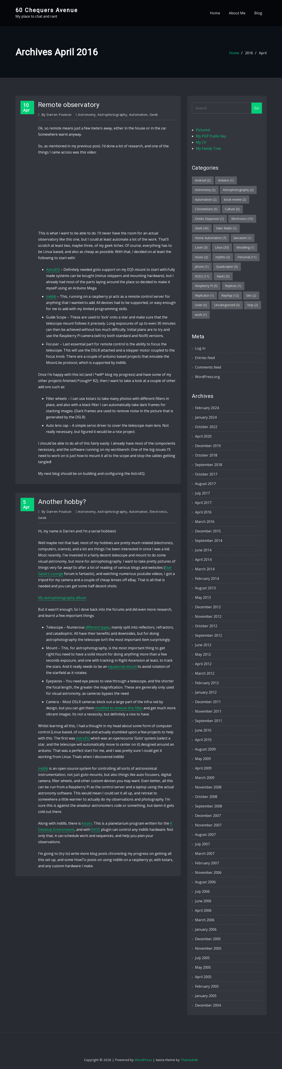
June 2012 (203, 644)
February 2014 (207, 578)
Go (256, 108)
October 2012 (206, 625)
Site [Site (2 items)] (251, 295)
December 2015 (208, 531)
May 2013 (203, 597)
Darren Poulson (56, 114)
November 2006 (208, 872)
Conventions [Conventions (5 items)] (206, 209)
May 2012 (203, 654)
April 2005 (203, 976)
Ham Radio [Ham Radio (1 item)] (226, 228)
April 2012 (203, 663)
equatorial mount (122, 666)
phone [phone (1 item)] (202, 266)
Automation (138, 114)
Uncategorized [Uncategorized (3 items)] (227, 305)
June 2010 (203, 730)
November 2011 (208, 711)
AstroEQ (53, 269)
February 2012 (207, 682)
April (263, 53)
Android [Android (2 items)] (203, 180)
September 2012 (208, 635)
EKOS (95, 829)
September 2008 (208, 806)
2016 (249, 53)
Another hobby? (62, 501)
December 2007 (208, 815)
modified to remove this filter (119, 708)
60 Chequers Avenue (46, 10)
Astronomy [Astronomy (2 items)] (205, 190)
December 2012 (208, 607)
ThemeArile (189, 1060)
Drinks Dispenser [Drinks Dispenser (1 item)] (209, 219)
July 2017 (202, 493)
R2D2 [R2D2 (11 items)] (202, 276)
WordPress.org (207, 376)
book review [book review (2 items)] (235, 199)
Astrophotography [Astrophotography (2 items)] (238, 190)
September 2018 (208, 464)
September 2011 (208, 720)
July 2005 (202, 957)
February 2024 (207, 407)
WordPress (143, 1060)
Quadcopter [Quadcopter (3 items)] (227, 266)
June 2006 (203, 901)
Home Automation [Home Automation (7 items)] (210, 238)
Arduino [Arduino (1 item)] (226, 180)
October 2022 (206, 426)
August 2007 (205, 834)
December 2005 (208, 938)
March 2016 (204, 521)
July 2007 (202, 844)
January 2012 (206, 692)
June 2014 (203, 550)
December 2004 (208, 1005)
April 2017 (203, 502)
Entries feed (205, 357)
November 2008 (208, 787)
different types (97, 627)
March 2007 (204, 853)
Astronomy (87, 114)
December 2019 (208, 445)
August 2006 (205, 882)
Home (215, 13)
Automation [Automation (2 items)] (206, 199)
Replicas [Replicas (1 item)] (233, 286)
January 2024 (206, 417)
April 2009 (203, 768)
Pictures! (203, 129)
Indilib (51, 296)
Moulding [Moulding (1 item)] (245, 247)
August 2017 (205, 483)
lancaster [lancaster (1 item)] (242, 238)
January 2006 (206, 929)
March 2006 (204, 919)
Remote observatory (68, 105)
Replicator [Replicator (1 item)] (204, 295)
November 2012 (208, 616)
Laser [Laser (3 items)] (201, 247)
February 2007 (207, 863)
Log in (200, 348)
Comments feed (208, 367)
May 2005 (203, 967)
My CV (201, 142)
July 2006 (202, 891)
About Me (237, 13)
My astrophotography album (62, 597)
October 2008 (206, 796)
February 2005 (207, 986)
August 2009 (205, 749)
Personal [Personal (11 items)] (246, 257)
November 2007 (208, 825)
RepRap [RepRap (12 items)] (230, 295)
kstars (87, 823)
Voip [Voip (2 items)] (252, 305)
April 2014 (203, 559)
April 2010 (203, 739)
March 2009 (204, 777)
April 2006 (203, 910)
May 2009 (203, 758)
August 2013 (205, 588)
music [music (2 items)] (201, 257)
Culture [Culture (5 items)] (232, 209)
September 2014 (208, 540)
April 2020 (203, 436)
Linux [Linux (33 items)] (222, 247)
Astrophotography (112, 114)
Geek (154, 114)
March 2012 (204, 673)
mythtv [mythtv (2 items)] (222, 257)
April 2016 (203, 512)
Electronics (158, 511)
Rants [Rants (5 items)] (223, 276)
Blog (258, 13)
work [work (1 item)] (201, 315)
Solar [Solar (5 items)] (201, 305)
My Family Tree (208, 148)
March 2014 (204, 569)
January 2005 (206, 995)
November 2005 (208, 948)
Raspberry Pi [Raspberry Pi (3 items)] (206, 286)
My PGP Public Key (211, 136)
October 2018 (206, 455)
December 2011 (208, 701)
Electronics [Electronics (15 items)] (242, 219)
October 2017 (206, 474)
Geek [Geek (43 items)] (202, 228)
